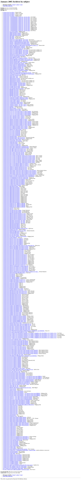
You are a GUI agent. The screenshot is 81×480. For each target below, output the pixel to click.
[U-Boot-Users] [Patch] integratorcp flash (11, 56)
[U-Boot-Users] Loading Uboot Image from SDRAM (14, 179)
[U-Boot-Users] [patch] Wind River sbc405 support (13, 69)
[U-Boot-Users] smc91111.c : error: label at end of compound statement (17, 396)
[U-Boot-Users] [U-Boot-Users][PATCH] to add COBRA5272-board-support (18, 73)
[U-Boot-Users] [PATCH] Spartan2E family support (13, 63)
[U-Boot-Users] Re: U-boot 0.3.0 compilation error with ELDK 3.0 (17, 382)
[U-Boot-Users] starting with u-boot (10, 405)
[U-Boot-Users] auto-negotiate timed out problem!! (13, 88)
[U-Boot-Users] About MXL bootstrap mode (12, 74)
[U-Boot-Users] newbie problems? (10, 237)
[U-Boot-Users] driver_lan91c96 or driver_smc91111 (14, 115)
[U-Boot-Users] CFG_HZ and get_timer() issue (12, 96)
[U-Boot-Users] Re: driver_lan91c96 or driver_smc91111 (14, 339)
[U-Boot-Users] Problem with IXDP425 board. (12, 305)
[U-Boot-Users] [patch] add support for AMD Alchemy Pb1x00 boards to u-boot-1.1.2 (20, 45)
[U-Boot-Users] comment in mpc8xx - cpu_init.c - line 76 (15, 104)
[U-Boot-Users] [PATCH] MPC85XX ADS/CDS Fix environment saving (18, 60)
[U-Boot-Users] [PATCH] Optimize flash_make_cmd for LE (15, 62)
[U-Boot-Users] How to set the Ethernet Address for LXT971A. (16, 163)
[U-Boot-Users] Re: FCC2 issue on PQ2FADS (12, 345)
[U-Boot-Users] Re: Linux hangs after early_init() (13, 354)
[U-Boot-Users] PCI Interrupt (9, 273)
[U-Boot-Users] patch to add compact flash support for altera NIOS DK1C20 (18, 245)
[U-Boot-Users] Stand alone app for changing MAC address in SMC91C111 (18, 404)
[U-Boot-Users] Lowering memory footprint (12, 185)
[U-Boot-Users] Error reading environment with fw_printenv (15, 126)
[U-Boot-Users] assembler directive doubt (11, 86)
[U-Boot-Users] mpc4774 (8, 208)
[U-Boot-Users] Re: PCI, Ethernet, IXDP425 (12, 357)
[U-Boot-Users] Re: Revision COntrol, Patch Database (14, 372)
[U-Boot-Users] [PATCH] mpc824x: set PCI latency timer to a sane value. (18, 59)
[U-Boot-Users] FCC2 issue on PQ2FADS (11, 130)
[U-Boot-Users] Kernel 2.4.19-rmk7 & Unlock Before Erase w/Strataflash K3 (19, 175)
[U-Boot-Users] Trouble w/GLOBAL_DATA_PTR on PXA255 (16, 422)
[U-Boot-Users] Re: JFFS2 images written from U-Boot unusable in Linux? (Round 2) (20, 350)
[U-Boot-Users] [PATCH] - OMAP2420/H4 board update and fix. (16, 42)
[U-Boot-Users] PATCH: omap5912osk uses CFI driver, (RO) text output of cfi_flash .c (21, 271)
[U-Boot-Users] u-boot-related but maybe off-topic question (15, 449)
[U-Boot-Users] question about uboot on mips (12, 322)
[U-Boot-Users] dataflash (8, 106)
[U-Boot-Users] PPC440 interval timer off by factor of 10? (15, 291)
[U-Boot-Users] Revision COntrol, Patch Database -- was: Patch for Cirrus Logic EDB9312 (21, 393)
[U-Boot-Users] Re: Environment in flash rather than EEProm (15, 341)
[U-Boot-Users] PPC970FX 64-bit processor (12, 294)
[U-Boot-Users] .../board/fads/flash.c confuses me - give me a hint (16, 16)
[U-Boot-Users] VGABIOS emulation (11, 461)
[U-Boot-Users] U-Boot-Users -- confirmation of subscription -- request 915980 (19, 450)
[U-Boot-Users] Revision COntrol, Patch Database (13, 391)
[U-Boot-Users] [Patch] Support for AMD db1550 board (14, 64)
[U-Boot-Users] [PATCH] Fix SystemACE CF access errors (15, 54)
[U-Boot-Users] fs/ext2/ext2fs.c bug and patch (12, 140)
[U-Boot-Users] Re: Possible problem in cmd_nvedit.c (14, 368)
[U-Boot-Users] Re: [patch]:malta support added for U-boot (15, 331)
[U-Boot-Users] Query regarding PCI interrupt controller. (14, 317)
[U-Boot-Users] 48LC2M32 (9, 36)
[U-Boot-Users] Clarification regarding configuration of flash (15, 97)
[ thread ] (14, 4)
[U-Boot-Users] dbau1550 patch (9, 107)
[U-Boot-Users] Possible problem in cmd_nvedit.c (13, 288)
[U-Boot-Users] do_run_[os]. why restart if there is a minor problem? (17, 111)
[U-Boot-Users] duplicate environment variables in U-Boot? (15, 119)
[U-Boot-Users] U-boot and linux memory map (12, 440)
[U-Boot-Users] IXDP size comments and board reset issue (15, 167)
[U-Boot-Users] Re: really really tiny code (11, 371)
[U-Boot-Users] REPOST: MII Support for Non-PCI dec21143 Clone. (17, 387)
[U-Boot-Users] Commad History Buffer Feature (13, 102)
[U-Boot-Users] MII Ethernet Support (11, 186)
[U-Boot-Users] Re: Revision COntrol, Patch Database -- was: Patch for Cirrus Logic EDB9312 (22, 376)
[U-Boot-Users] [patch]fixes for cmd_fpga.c (12, 71)
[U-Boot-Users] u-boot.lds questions (10, 451)
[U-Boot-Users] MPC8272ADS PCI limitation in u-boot (14, 213)
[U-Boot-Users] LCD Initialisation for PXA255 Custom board (15, 177)
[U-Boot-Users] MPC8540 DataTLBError (11, 223)
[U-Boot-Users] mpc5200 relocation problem (12, 210)
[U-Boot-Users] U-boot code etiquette (11, 441)
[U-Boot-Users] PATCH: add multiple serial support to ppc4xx (16, 246)
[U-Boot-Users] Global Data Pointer (10, 142)
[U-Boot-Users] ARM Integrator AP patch (11, 78)
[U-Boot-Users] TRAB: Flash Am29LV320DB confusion (14, 417)
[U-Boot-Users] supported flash (9, 414)
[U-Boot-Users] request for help (9, 388)
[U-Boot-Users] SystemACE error (10, 416)
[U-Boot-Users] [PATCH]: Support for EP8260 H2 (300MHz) (15, 70)
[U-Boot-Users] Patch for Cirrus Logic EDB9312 (13, 238)
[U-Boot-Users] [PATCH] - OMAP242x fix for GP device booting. (16, 44)
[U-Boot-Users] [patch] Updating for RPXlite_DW (13, 67)
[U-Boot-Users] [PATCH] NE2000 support (12, 61)
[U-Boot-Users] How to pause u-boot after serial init (13, 152)
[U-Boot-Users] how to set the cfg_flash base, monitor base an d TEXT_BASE (19, 155)
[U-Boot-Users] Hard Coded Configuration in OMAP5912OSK (16, 146)
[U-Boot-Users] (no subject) (9, 12)
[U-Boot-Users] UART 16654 (9, 453)
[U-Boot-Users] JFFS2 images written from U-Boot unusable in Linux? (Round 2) (20, 170)
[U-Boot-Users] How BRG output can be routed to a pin (14, 148)
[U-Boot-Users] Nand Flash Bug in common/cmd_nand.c (14, 230)
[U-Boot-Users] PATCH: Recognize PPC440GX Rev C (14, 272)
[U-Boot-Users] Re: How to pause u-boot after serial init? (15, 349)
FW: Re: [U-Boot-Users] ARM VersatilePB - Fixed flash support (16, 469)
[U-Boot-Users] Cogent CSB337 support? (11, 100)
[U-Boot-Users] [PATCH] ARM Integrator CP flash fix (14, 46)
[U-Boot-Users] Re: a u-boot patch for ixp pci (12, 338)
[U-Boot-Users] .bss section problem (10, 31)
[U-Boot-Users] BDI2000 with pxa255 (11, 89)
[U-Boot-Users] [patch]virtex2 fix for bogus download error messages (17, 72)
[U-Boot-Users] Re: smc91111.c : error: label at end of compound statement (18, 379)
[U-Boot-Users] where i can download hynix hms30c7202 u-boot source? (18, 465)
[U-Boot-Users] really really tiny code (11, 385)
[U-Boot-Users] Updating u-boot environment (12, 454)
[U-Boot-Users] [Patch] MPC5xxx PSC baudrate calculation (15, 57)
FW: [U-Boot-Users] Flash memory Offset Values (13, 468)
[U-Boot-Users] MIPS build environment (11, 187)
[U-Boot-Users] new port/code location (11, 234)
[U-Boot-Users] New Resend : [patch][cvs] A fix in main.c (15, 236)
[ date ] (21, 4)
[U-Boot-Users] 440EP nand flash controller (12, 32)
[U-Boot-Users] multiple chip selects (10, 229)
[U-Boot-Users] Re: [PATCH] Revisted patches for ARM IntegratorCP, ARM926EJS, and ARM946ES (24, 330)
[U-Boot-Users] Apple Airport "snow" (11, 76)
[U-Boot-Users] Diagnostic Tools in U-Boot (12, 109)
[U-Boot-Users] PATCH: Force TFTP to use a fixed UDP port (15, 267)
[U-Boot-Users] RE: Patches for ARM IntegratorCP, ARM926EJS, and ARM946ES (20, 355)
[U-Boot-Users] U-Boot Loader (9, 446)
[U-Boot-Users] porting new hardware (11, 283)
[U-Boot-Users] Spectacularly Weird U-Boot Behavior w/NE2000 (16, 400)
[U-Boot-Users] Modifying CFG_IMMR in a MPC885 (14, 203)
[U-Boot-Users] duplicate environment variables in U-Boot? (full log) (17, 121)
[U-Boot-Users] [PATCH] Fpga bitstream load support (14, 55)
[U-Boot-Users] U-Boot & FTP (9, 426)
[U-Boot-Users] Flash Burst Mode (10, 136)
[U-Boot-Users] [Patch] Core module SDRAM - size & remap (15, 39)
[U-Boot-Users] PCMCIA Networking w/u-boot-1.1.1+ (14, 279)
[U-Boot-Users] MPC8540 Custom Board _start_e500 (14, 220)
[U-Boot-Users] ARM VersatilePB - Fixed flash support (14, 82)
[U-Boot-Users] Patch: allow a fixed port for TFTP (13, 250)
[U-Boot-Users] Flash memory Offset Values (12, 139)
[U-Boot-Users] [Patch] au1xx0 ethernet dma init (13, 48)
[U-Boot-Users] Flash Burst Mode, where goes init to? (14, 137)
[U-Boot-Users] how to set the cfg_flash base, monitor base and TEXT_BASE (19, 160)
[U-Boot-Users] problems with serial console (12, 312)
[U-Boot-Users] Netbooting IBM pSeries (11, 231)
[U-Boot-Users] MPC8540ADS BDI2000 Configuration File (15, 228)
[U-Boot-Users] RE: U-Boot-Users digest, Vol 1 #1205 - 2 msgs (16, 384)
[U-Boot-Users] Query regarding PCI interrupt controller (14, 316)
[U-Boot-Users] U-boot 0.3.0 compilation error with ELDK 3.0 (16, 436)
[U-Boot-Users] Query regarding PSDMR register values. (15, 320)
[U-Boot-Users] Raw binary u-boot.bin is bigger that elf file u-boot (16, 326)
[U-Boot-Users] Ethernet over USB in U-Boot (12, 129)
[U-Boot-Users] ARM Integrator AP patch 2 (12, 80)
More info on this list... (8, 5)
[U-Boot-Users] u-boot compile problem (11, 445)
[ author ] (18, 4)
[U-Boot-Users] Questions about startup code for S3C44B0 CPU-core (17, 324)
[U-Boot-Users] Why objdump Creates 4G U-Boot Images (15, 466)
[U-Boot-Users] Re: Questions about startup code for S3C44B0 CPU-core (18, 369)
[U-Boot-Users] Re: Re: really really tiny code (12, 370)
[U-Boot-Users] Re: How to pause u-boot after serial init (14, 346)
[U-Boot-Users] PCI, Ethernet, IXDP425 (11, 277)
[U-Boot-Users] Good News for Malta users (12, 144)
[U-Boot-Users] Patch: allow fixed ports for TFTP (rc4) (14, 264)
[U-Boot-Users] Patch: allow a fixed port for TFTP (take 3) (15, 254)
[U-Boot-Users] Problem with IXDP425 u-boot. (13, 308)
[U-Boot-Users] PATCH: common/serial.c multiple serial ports (16, 266)
